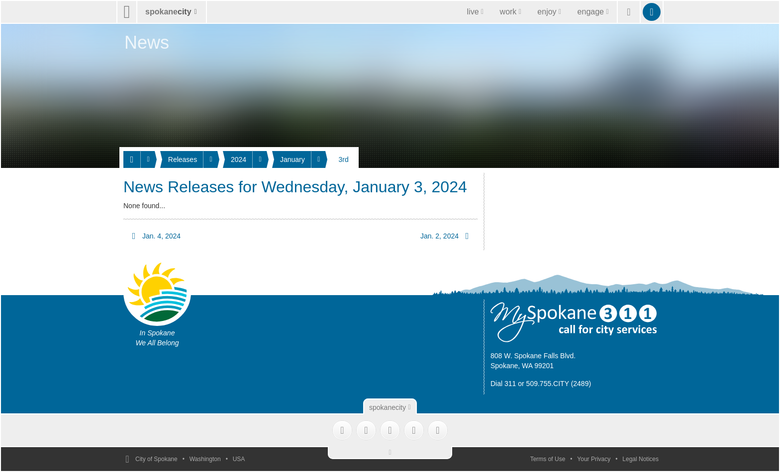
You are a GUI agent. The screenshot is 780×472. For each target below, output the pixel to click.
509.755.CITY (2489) (558, 384)
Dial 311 (503, 384)
